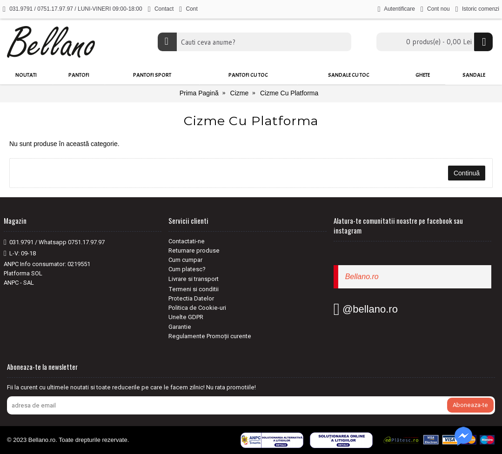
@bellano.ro (366, 309)
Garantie (179, 326)
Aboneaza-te (470, 404)
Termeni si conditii (193, 289)
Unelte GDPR (185, 317)
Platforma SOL (23, 273)
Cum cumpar (185, 259)
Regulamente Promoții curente (209, 336)
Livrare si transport (193, 278)
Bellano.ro (362, 276)
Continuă (467, 173)
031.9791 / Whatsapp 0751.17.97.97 (54, 242)
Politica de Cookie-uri (197, 307)
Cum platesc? (187, 269)
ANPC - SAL (19, 282)
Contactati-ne (186, 241)
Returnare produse (194, 250)
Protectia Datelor (191, 298)
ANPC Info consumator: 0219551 (47, 263)
